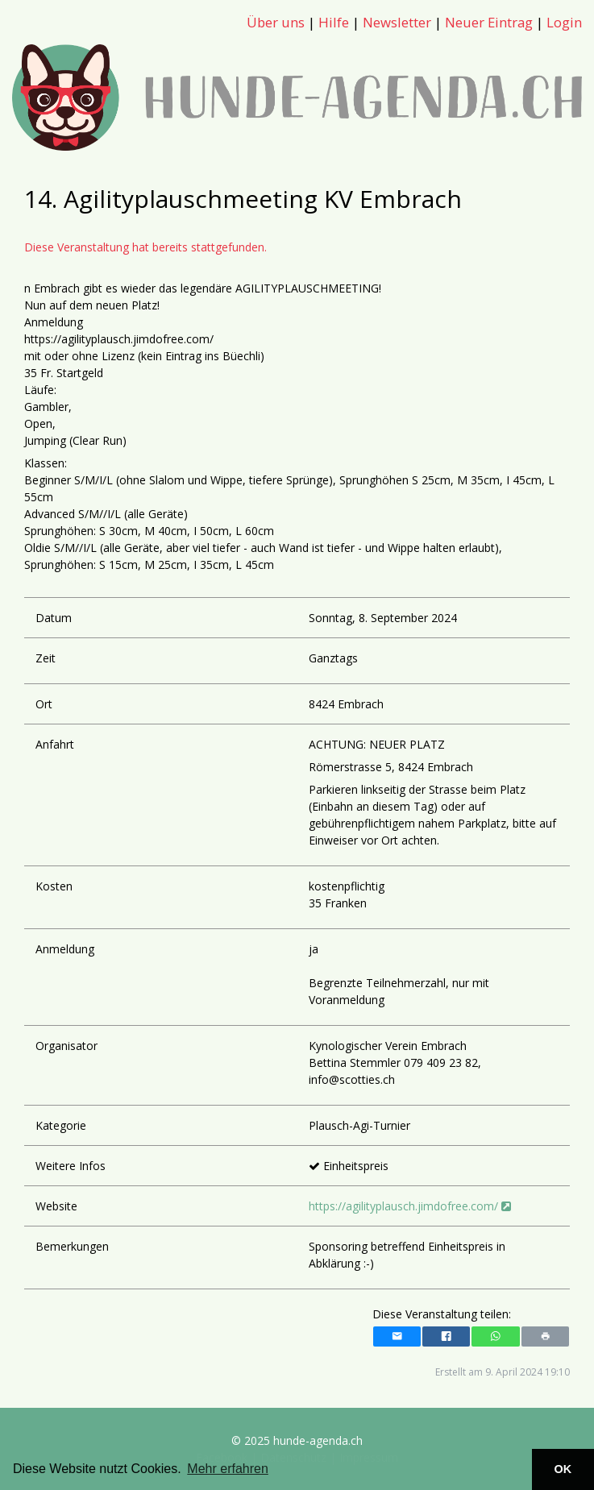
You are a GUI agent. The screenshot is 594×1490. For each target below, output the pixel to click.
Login (564, 22)
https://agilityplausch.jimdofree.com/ (410, 1206)
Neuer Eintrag (489, 22)
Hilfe (333, 22)
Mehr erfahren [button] (227, 1468)
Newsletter (397, 22)
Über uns (276, 22)
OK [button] (563, 1469)
